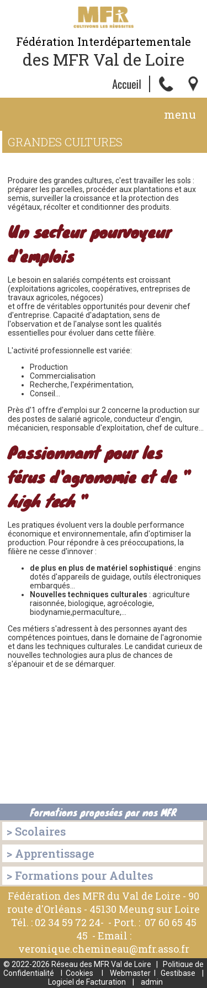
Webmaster (130, 973)
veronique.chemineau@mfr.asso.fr (103, 948)
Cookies (79, 973)
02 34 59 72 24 (67, 922)
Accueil (126, 84)
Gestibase (178, 973)
